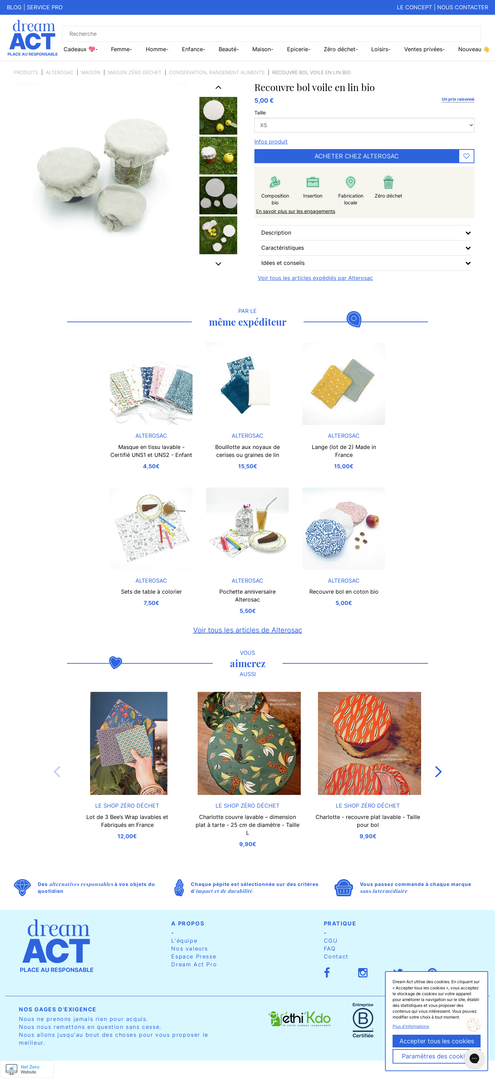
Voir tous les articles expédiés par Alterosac (315, 277)
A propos (187, 923)
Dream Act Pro (194, 964)
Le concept (414, 7)
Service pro (45, 7)
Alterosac (60, 72)
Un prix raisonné (458, 99)
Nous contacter (462, 7)
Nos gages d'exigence (58, 1009)
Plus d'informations (411, 1026)
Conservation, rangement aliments (217, 72)
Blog (14, 7)
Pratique (340, 923)
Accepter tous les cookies (436, 1041)
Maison (90, 72)
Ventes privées (423, 49)
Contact (336, 956)
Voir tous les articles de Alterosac (247, 630)
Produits (26, 72)
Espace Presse (193, 956)
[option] (218, 116)
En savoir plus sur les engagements (295, 211)
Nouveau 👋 (474, 49)
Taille (260, 112)
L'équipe (184, 940)
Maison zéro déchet (135, 72)
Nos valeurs (189, 948)
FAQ (330, 948)
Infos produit (271, 141)
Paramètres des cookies (436, 1056)
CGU (331, 940)
